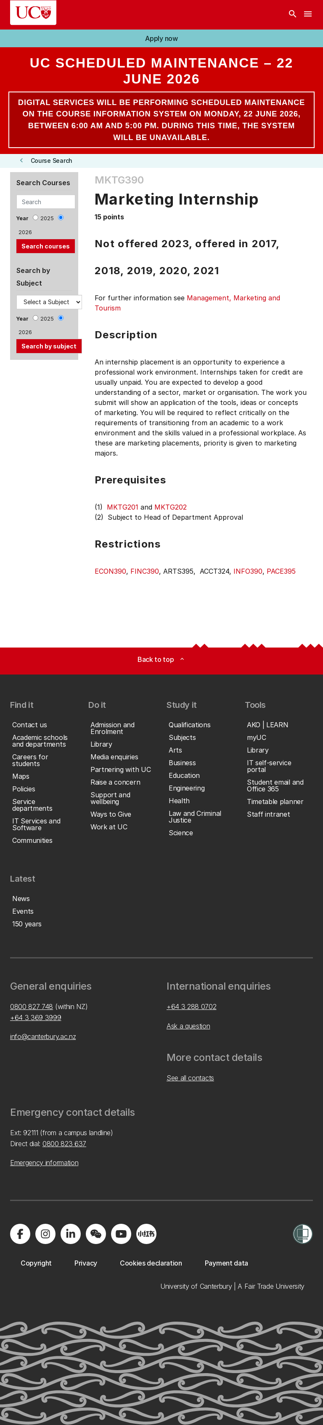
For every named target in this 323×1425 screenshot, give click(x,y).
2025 (47, 218)
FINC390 (144, 571)
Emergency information (44, 1162)
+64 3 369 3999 (35, 1017)
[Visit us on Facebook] (20, 1234)
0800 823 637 (64, 1143)
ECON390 (110, 571)
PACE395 (281, 571)
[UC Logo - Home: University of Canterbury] (33, 12)
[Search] (293, 15)
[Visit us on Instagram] (45, 1234)
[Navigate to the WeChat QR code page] (96, 1234)
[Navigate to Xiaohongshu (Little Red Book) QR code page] (146, 1234)
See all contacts (190, 1078)
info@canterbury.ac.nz (43, 1036)
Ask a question (188, 1026)
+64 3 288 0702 (192, 1006)
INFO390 (247, 571)
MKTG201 (122, 507)
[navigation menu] (308, 15)
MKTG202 (170, 507)
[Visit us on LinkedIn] (71, 1234)
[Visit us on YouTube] (121, 1234)
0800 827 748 (31, 1006)
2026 (25, 232)
